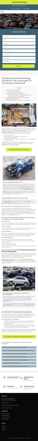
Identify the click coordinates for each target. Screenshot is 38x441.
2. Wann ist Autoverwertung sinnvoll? (12, 91)
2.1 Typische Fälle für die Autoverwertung (15, 92)
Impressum (4, 427)
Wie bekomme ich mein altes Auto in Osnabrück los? (15, 357)
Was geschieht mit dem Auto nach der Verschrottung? (15, 366)
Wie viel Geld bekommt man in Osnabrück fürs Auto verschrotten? (18, 350)
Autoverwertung (5, 415)
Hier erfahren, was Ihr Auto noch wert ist (19, 149)
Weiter (18, 66)
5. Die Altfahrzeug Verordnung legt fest (12, 98)
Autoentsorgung (6, 187)
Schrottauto (5, 298)
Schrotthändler (14, 329)
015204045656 (25, 8)
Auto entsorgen (5, 419)
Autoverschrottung (21, 100)
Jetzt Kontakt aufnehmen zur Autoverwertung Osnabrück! (19, 336)
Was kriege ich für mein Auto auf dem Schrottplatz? (15, 353)
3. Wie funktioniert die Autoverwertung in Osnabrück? (15, 93)
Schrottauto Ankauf (6, 417)
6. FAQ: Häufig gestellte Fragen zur (11, 100)
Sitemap (3, 429)
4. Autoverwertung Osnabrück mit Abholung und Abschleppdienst (17, 97)
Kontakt (3, 426)
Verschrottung (15, 202)
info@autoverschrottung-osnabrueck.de (10, 405)
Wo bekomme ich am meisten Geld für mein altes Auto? (15, 360)
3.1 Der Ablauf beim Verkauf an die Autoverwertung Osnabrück (19, 95)
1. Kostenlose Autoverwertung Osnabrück (13, 89)
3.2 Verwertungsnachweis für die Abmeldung (16, 96)
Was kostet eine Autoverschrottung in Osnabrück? (15, 347)
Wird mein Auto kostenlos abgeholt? (11, 363)
